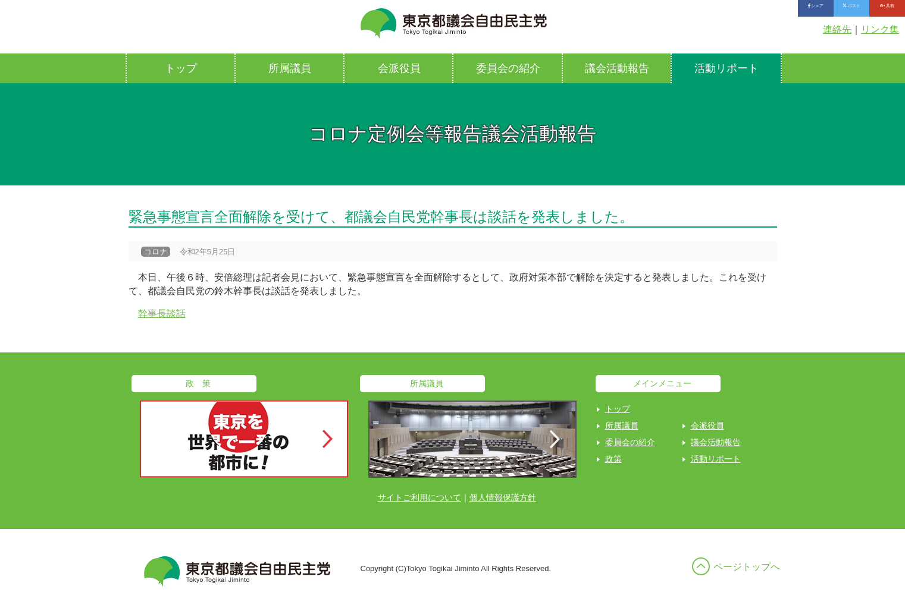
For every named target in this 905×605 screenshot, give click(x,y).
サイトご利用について (419, 497)
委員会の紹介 (508, 68)
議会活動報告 (617, 68)
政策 (613, 459)
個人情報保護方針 (502, 497)
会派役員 (399, 68)
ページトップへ (746, 567)
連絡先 (837, 29)
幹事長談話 (162, 313)
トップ (181, 68)
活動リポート (726, 68)
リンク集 (880, 29)
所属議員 (289, 68)
